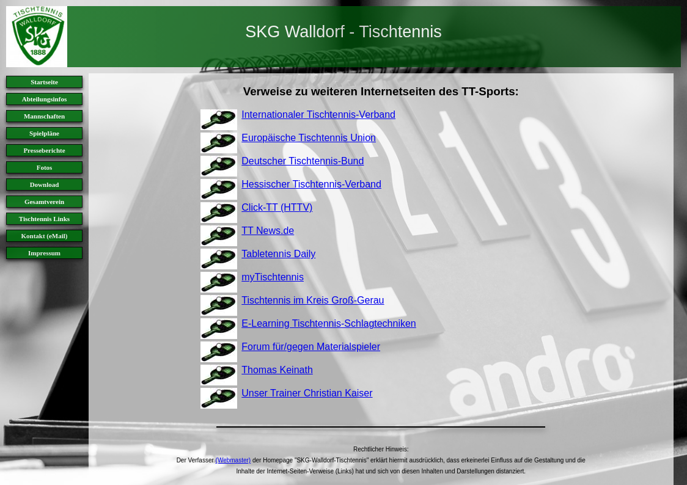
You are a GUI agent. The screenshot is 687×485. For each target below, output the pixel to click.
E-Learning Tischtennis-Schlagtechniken (328, 323)
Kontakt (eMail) (44, 235)
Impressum (44, 253)
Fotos (45, 167)
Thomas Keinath (277, 370)
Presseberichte (44, 150)
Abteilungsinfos (44, 99)
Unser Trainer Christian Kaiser (306, 393)
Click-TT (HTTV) (276, 207)
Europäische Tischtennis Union (308, 138)
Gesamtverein (44, 201)
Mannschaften (44, 116)
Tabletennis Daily (278, 254)
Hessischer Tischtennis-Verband (311, 184)
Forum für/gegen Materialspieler (310, 346)
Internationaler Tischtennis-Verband (318, 114)
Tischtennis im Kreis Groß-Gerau (312, 300)
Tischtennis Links (44, 218)
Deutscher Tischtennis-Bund (302, 161)
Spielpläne (44, 133)
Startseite (44, 82)
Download (44, 184)
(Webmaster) (233, 460)
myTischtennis (272, 277)
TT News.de (267, 230)
